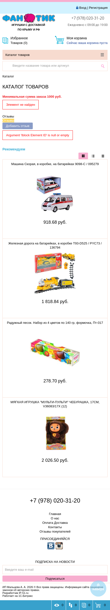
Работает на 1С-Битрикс (17, 595)
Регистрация (98, 8)
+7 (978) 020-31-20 (87, 18)
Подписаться (55, 578)
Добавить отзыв (17, 126)
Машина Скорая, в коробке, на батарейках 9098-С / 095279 (55, 164)
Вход (82, 8)
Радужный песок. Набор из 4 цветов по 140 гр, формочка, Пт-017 (55, 323)
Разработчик (15, 592)
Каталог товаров (54, 55)
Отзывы (8, 116)
